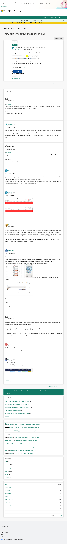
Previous (52, 515)
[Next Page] (13, 94)
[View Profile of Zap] (9, 170)
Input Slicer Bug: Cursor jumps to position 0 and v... (17, 404)
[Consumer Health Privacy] (18, 539)
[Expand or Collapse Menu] (2, 14)
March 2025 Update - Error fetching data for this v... (17, 413)
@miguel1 (24, 67)
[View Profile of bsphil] (9, 224)
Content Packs (8, 505)
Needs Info (7, 464)
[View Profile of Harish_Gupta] (11, 250)
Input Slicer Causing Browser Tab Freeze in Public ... (17, 407)
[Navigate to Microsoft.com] (5, 11)
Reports (14, 75)
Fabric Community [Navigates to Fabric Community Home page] (15, 11)
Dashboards (7, 490)
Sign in (51, 17)
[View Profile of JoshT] (6, 434)
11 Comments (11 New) (17, 78)
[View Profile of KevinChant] (10, 424)
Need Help (7, 512)
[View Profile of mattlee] (11, 427)
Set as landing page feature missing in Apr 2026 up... (17, 401)
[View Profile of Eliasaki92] (17, 49)
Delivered (7, 477)
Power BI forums (8, 28)
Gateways (7, 496)
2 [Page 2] (10, 94)
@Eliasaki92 (9, 104)
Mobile (6, 509)
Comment (7, 393)
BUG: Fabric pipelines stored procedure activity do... (25, 431)
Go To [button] (60, 17)
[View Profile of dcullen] (6, 450)
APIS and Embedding (10, 499)
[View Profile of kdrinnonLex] (8, 431)
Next (61, 515)
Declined (7, 474)
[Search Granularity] (26, 20)
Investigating (17, 71)
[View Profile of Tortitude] (7, 447)
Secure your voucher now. (49, 22)
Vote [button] (15, 44)
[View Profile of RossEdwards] (8, 440)
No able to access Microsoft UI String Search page (23, 447)
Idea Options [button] (58, 38)
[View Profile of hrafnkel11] (10, 192)
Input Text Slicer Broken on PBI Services (24, 453)
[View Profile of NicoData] (7, 443)
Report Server (8, 493)
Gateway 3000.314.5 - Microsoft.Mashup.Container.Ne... (23, 450)
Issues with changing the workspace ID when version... (27, 424)
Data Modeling (8, 487)
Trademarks (3, 536)
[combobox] (49, 20)
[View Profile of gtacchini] (10, 359)
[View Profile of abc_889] (10, 344)
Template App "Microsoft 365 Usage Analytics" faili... (27, 440)
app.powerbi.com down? (18, 434)
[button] (25, 57)
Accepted (7, 471)
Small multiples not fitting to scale (13, 410)
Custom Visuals (8, 502)
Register (46, 17)
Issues (18, 28)
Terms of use (3, 534)
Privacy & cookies (4, 532)
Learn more (4, 6)
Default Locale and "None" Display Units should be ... (27, 427)
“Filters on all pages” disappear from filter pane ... (23, 443)
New (6, 461)
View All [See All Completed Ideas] (7, 416)
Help (56, 17)
